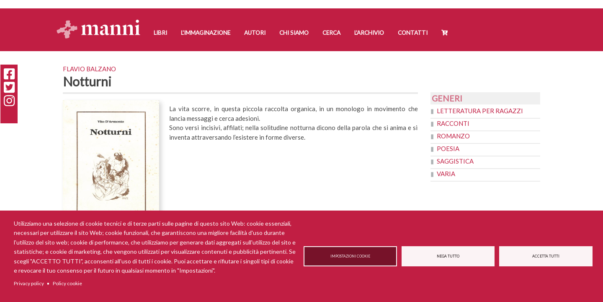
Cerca (331, 32)
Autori (254, 32)
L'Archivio (369, 32)
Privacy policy (29, 283)
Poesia (448, 148)
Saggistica (455, 161)
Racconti (453, 123)
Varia (446, 173)
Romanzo (453, 136)
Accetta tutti (545, 256)
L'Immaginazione (205, 32)
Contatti (413, 32)
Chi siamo (294, 32)
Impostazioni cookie (350, 256)
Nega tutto (448, 256)
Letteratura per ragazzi (480, 111)
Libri (160, 32)
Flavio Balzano (89, 69)
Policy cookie (67, 283)
